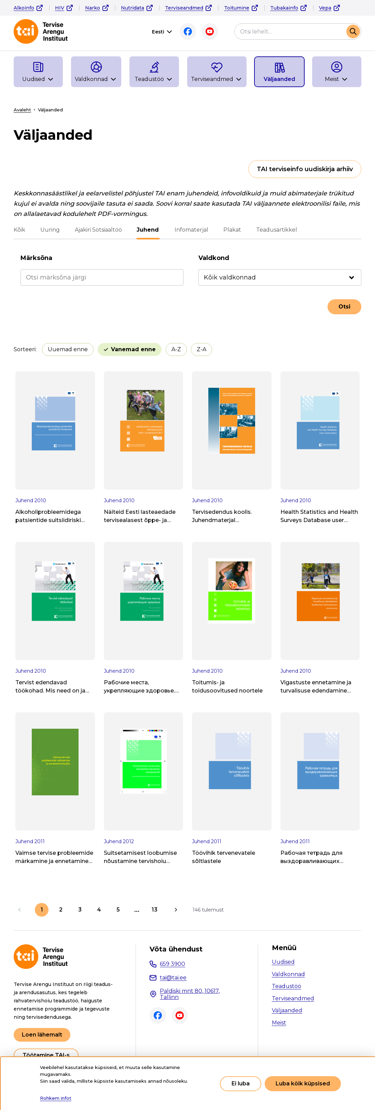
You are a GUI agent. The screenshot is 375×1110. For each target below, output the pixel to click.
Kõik (19, 230)
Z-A (201, 349)
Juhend (148, 230)
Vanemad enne (133, 349)
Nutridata (132, 8)
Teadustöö (286, 986)
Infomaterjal (191, 230)
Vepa (325, 8)
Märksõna (36, 258)
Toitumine (236, 8)
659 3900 (172, 964)
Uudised (283, 962)
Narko (92, 8)
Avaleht (22, 109)
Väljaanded (287, 1010)
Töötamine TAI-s (46, 1055)
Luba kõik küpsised (303, 1083)
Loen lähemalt (42, 1034)
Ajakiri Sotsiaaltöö (98, 230)
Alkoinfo (24, 8)
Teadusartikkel (276, 230)
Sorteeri (25, 349)
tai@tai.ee (173, 977)
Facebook (188, 31)
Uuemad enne (68, 349)
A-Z (176, 349)
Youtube (210, 31)
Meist (279, 1022)
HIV (59, 8)
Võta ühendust (176, 949)
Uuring (50, 230)
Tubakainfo (284, 8)
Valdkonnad (288, 974)
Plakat (232, 230)
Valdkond (213, 258)
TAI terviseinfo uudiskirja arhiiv (305, 169)
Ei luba (241, 1083)
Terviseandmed (184, 8)
